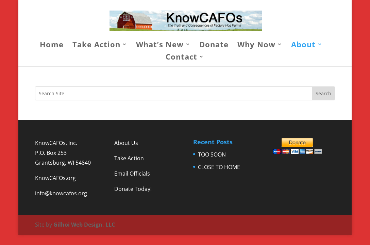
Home (52, 45)
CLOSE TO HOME (219, 167)
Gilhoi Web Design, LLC (84, 224)
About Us (126, 143)
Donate (214, 45)
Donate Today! (133, 189)
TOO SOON (212, 154)
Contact (181, 58)
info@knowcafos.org (61, 193)
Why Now (256, 45)
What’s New (160, 45)
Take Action (96, 45)
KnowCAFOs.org (55, 178)
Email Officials (132, 173)
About (303, 45)
